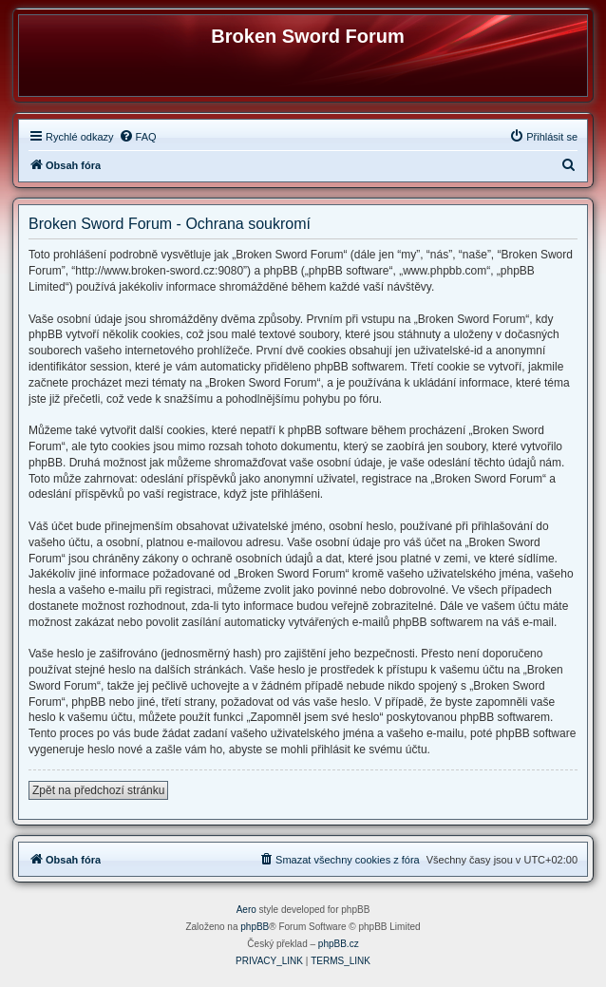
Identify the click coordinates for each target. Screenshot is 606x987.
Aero (246, 909)
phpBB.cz (338, 944)
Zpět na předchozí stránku (98, 790)
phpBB (254, 926)
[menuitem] (138, 136)
